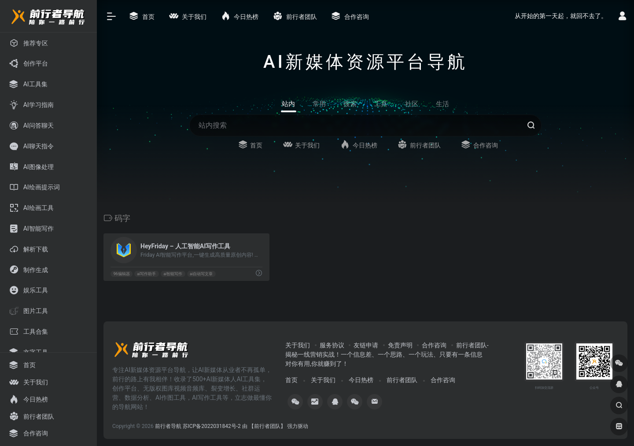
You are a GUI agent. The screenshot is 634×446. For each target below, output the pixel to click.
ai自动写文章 (201, 274)
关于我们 (297, 345)
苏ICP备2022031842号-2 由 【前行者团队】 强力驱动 (245, 426)
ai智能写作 (172, 274)
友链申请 (366, 345)
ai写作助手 (146, 274)
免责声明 (400, 345)
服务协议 (332, 345)
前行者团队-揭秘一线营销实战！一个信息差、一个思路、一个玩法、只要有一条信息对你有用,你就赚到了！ (386, 354)
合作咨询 (434, 345)
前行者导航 (168, 426)
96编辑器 (121, 274)
